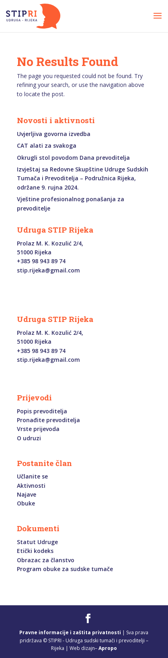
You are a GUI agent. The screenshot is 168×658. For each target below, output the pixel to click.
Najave (26, 494)
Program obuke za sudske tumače (65, 569)
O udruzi (29, 438)
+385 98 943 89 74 (41, 261)
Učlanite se (32, 476)
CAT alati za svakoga (46, 145)
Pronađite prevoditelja (48, 420)
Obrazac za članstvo (45, 560)
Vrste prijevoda (38, 429)
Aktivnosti (31, 485)
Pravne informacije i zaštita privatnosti (70, 632)
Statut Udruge (37, 542)
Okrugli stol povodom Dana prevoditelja (73, 157)
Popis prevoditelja (42, 411)
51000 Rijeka (34, 252)
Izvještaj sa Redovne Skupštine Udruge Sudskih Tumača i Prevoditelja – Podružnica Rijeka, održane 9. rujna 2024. (82, 178)
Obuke (26, 503)
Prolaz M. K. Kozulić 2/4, (50, 243)
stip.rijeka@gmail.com (48, 270)
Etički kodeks (35, 551)
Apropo (107, 648)
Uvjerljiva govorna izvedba (53, 134)
